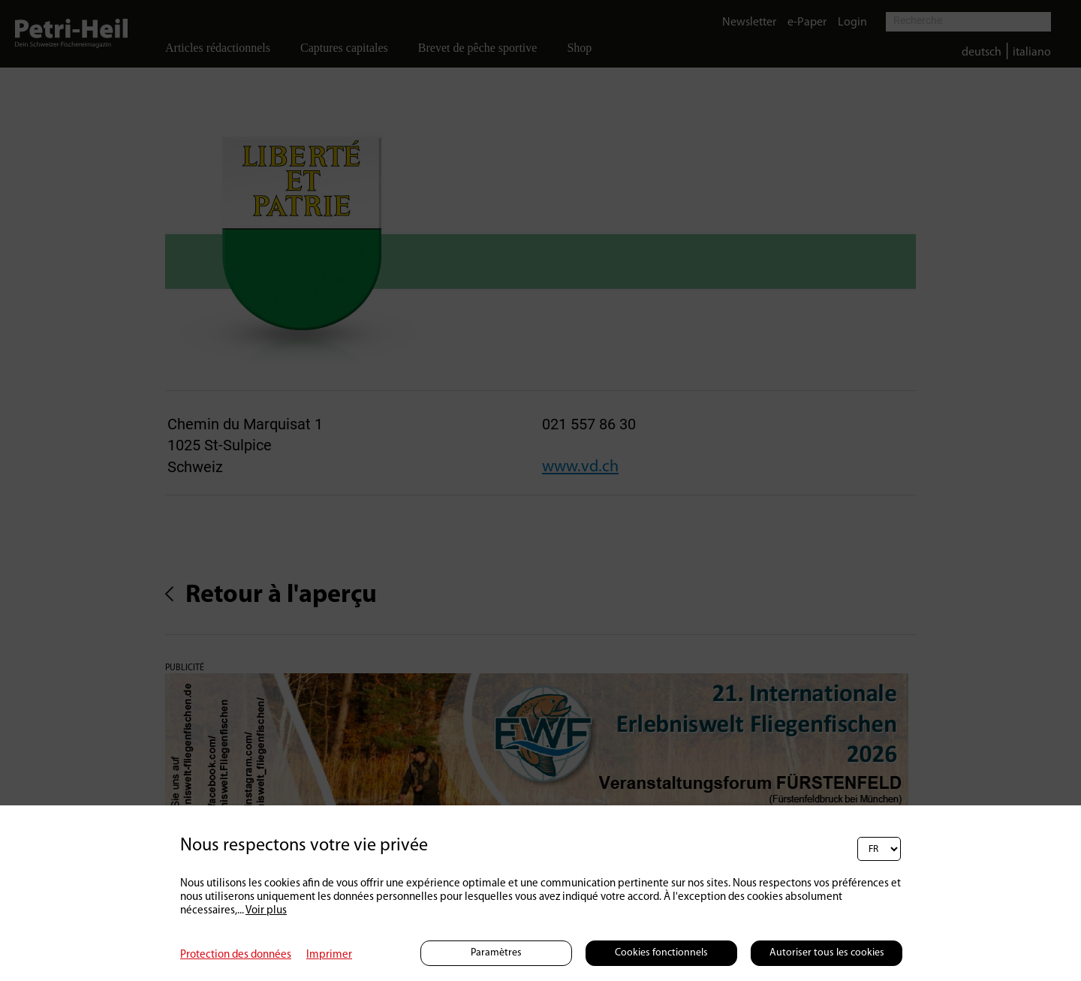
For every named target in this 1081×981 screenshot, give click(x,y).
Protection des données (235, 955)
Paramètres (496, 952)
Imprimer (329, 955)
